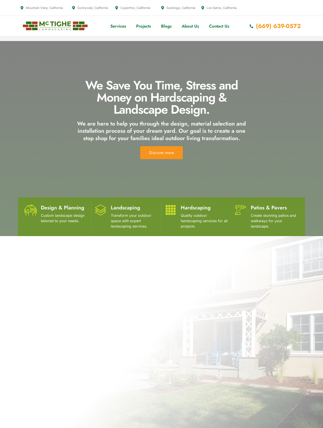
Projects (143, 26)
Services (118, 26)
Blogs (166, 26)
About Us (190, 26)
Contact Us (219, 26)
